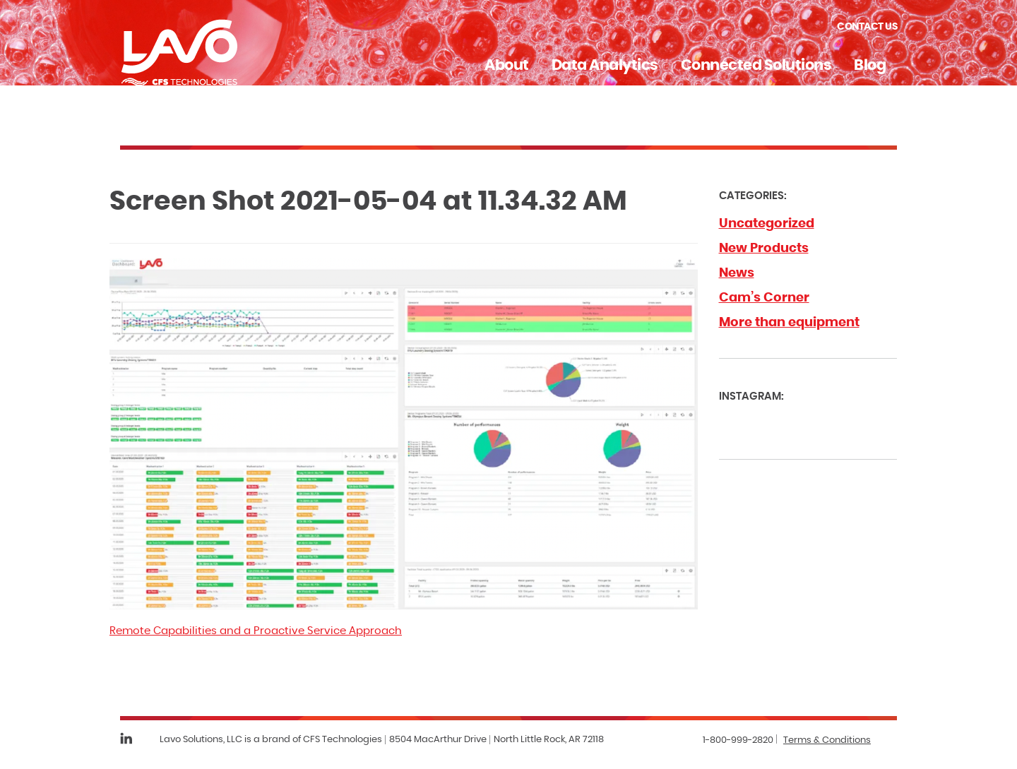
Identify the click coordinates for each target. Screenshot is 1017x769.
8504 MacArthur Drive (438, 739)
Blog (870, 65)
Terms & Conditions (827, 740)
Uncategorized (766, 223)
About (506, 65)
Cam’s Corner (764, 298)
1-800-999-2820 (738, 740)
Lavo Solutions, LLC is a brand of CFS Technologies (271, 739)
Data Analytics (605, 65)
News (736, 273)
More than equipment (789, 322)
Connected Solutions (756, 65)
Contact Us (867, 27)
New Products (764, 248)
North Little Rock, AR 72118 (549, 739)
